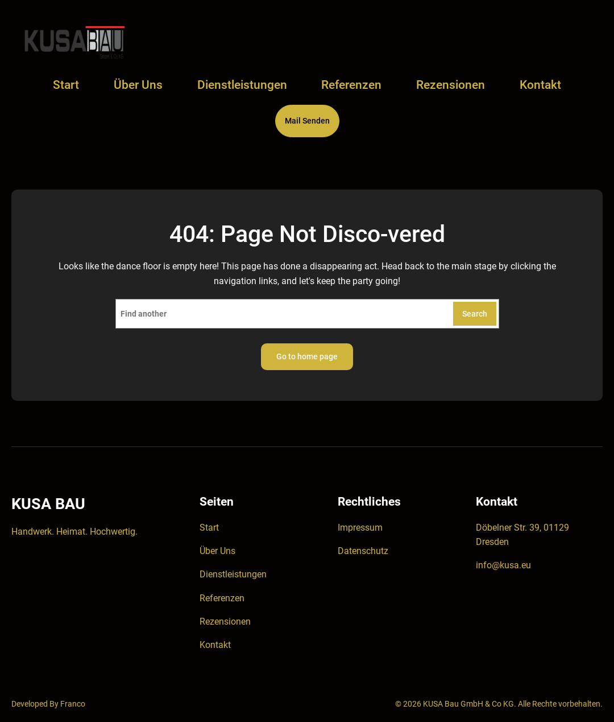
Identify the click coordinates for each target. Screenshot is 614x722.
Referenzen (222, 598)
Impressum (360, 527)
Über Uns (217, 550)
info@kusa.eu (503, 565)
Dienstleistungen (233, 574)
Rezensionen (225, 621)
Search (474, 313)
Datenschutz (363, 550)
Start (66, 85)
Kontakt (215, 644)
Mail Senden (307, 120)
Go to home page (307, 356)
